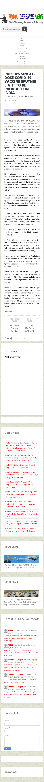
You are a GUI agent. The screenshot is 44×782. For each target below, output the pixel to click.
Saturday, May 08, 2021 (14, 96)
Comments (22, 338)
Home (22, 38)
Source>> (8, 311)
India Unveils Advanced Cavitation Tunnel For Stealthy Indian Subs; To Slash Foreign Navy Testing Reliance (22, 475)
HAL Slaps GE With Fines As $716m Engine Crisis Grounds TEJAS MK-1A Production (19, 484)
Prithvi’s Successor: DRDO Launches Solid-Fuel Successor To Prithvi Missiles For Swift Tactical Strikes (21, 504)
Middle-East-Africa (22, 53)
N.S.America (22, 48)
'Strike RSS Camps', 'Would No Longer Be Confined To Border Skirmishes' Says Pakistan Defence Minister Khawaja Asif (21, 667)
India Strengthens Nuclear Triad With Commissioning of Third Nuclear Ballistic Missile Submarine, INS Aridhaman (21, 458)
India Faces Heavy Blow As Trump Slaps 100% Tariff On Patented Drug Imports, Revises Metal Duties (21, 494)
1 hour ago (16, 670)
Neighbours (22, 43)
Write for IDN (22, 61)
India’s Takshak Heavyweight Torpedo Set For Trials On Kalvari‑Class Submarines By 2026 (22, 514)
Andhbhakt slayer (15, 660)
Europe (22, 56)
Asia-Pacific (22, 51)
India (22, 40)
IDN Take (22, 59)
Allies (22, 46)
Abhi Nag (12, 630)
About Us (22, 64)
